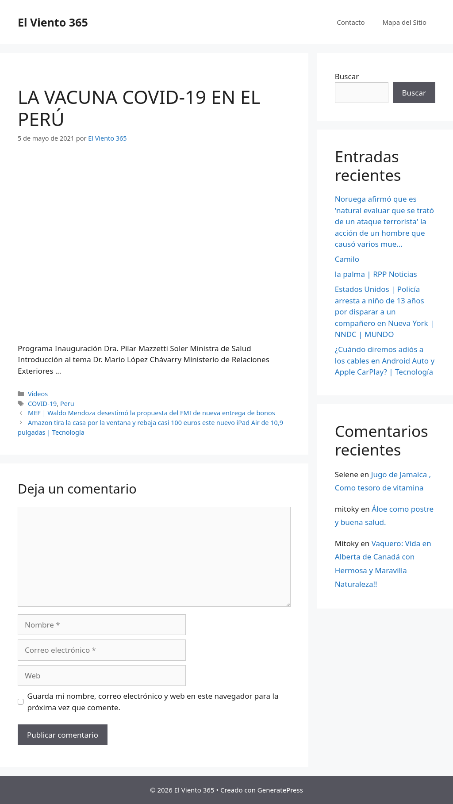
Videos (38, 394)
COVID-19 (42, 403)
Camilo (347, 259)
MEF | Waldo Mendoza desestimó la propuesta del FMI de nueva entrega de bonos (151, 413)
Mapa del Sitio (404, 22)
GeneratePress (280, 789)
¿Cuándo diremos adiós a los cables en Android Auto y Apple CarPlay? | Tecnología (384, 360)
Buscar (347, 76)
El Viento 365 (53, 22)
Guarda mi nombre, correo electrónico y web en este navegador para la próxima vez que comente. (153, 701)
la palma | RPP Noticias (376, 274)
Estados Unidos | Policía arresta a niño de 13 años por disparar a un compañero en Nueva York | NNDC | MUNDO (384, 311)
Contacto (351, 22)
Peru (67, 403)
